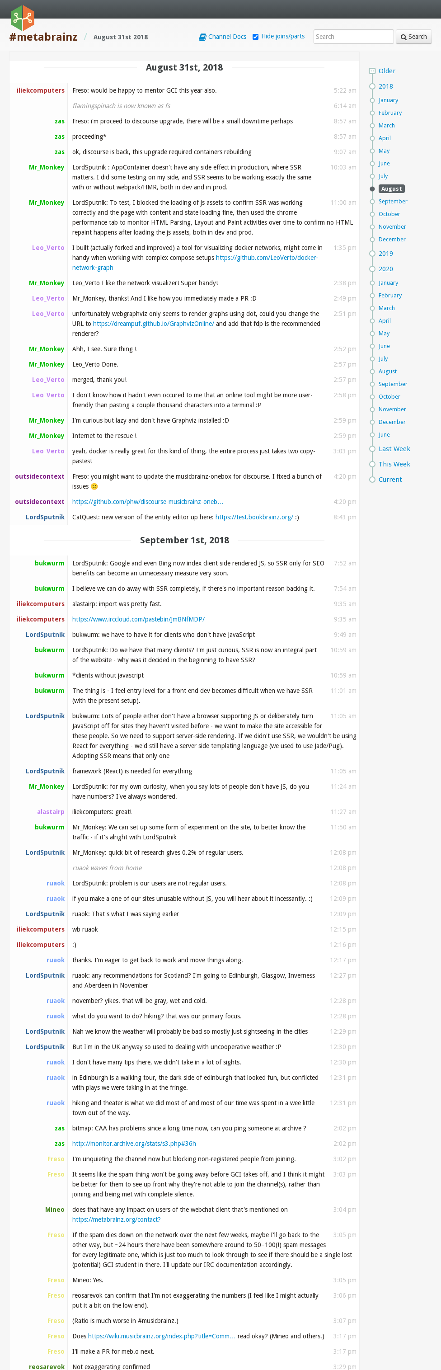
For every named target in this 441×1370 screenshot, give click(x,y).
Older (387, 71)
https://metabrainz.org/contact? (116, 1219)
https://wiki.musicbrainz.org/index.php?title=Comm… (162, 1336)
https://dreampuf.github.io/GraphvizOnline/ (153, 323)
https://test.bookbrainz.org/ (254, 517)
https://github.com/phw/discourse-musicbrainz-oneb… (148, 501)
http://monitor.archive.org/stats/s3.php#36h (134, 1143)
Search (414, 36)
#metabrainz (43, 37)
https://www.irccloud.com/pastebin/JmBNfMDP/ (138, 619)
